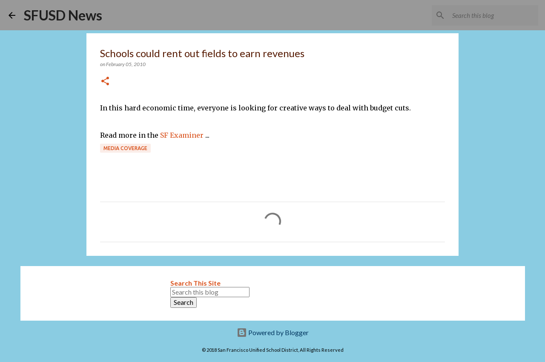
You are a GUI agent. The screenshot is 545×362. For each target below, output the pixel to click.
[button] (105, 81)
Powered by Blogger (273, 332)
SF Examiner (182, 135)
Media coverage (125, 148)
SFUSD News (63, 15)
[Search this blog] (493, 15)
